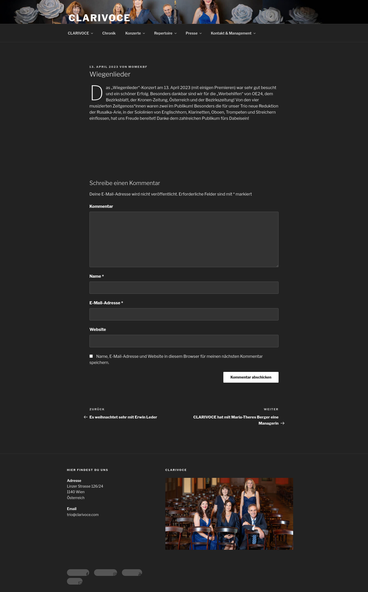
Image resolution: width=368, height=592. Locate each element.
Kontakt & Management (233, 33)
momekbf (138, 67)
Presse (194, 33)
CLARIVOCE (99, 18)
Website (97, 329)
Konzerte (135, 33)
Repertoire (165, 33)
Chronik (109, 33)
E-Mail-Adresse (106, 302)
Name (96, 276)
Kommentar (101, 206)
